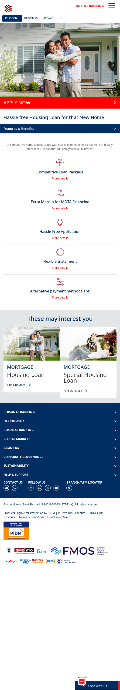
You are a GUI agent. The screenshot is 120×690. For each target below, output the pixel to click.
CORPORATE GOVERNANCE (23, 457)
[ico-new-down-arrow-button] (60, 19)
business (31, 18)
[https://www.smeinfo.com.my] (24, 550)
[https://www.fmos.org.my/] (79, 550)
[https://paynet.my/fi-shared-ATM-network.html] (50, 561)
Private (48, 18)
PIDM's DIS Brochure (72, 513)
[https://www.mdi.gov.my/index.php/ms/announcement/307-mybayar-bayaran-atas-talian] (11, 561)
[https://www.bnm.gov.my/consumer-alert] (66, 561)
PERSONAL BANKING (19, 412)
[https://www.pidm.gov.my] (16, 530)
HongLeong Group (59, 517)
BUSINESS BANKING (18, 430)
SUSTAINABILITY (16, 466)
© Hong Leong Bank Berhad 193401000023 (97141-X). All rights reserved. (51, 504)
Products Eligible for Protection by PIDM (29, 513)
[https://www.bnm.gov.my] (9, 550)
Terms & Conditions (31, 517)
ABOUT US (11, 448)
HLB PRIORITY (14, 421)
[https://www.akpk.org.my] (41, 550)
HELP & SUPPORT (16, 475)
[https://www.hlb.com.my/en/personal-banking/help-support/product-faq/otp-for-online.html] (32, 561)
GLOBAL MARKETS (16, 439)
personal (12, 18)
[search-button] (112, 5)
